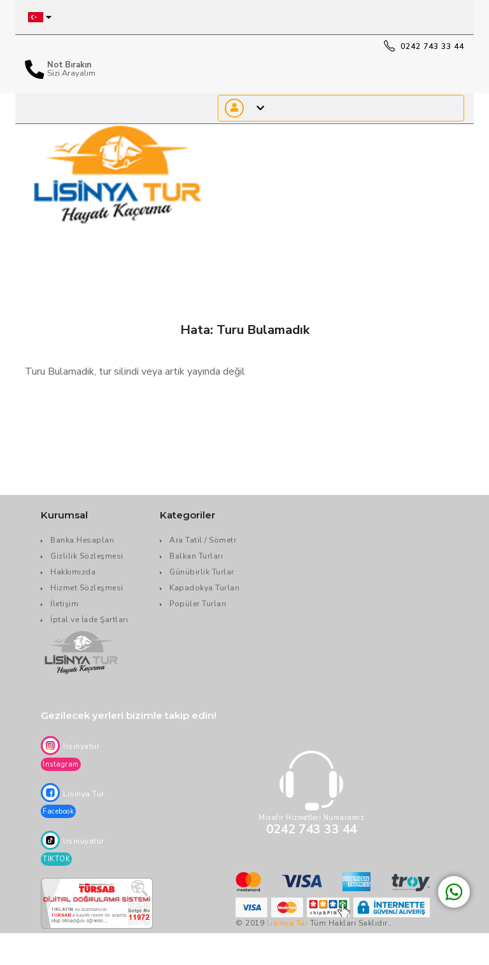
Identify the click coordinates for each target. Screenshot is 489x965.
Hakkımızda (73, 572)
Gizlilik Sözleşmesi (87, 556)
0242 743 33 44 (424, 46)
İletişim (64, 604)
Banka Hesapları (82, 540)
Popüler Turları (198, 604)
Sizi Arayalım (71, 73)
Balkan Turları (196, 556)
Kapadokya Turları (204, 588)
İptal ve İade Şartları (89, 619)
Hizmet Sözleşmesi (87, 588)
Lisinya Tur (287, 923)
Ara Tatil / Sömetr (202, 540)
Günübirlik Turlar (201, 572)
